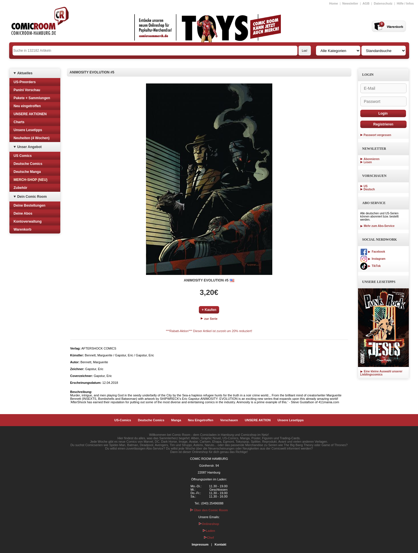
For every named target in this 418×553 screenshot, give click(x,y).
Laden (209, 530)
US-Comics (122, 420)
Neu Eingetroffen (200, 420)
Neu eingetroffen (27, 106)
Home (333, 3)
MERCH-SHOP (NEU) (30, 180)
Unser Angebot (29, 147)
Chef (209, 537)
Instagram (372, 258)
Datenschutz (383, 3)
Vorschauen (229, 420)
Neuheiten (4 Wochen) (32, 138)
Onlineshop (209, 524)
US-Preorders (25, 82)
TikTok (370, 265)
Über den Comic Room (209, 510)
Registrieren (383, 124)
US (366, 186)
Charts (19, 122)
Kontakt (220, 544)
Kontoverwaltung (28, 221)
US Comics (23, 156)
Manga (176, 420)
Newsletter (350, 3)
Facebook (372, 251)
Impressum (200, 544)
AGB (366, 3)
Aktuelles (24, 73)
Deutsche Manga (27, 172)
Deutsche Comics (28, 164)
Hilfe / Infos (405, 3)
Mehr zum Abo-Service (377, 225)
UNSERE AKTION (258, 420)
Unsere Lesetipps (28, 130)
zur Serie (209, 318)
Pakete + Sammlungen (32, 98)
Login (383, 113)
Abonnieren (372, 159)
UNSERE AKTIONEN (30, 114)
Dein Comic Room (32, 197)
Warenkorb (22, 229)
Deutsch (369, 189)
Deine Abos (23, 213)
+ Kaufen (209, 310)
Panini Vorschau (27, 90)
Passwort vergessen (377, 135)
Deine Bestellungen (29, 205)
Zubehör (20, 188)
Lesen (368, 162)
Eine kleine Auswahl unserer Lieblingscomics (381, 373)
